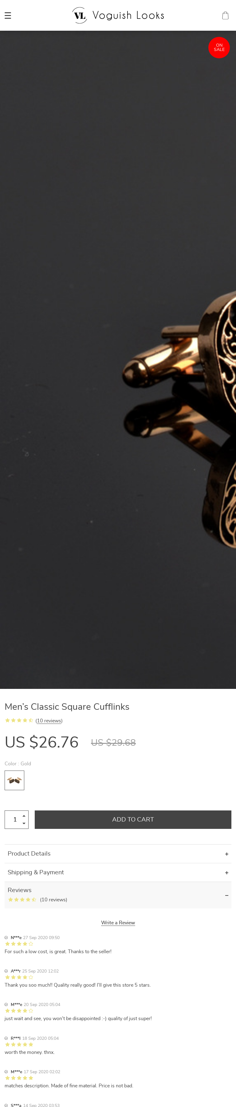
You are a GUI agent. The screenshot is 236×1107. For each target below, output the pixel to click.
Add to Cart (133, 820)
